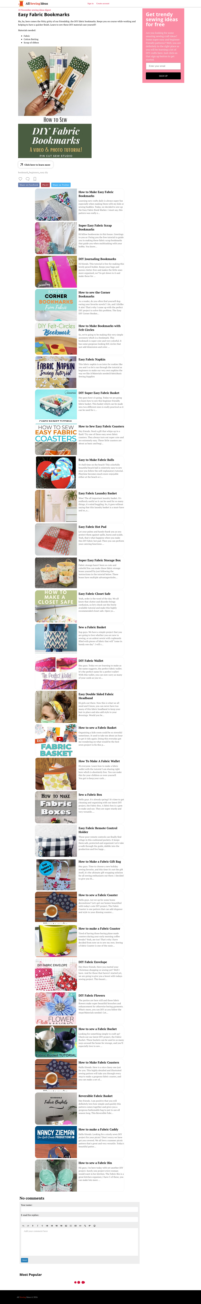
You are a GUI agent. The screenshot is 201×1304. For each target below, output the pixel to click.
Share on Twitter (61, 184)
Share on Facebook (29, 184)
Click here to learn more (37, 164)
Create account (102, 3)
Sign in (91, 3)
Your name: (26, 1204)
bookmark (23, 172)
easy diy (44, 172)
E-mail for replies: (30, 1215)
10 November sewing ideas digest (34, 9)
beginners (34, 172)
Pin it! (45, 184)
